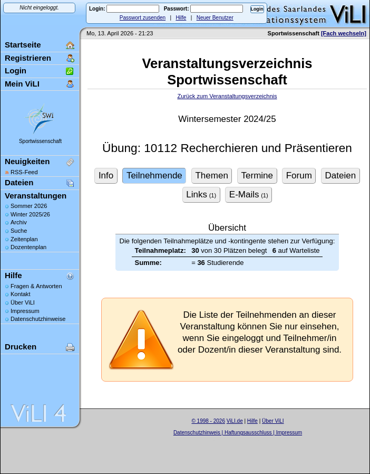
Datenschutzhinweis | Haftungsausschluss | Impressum (237, 432)
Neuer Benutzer (215, 18)
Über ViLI (23, 302)
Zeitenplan (24, 239)
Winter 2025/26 (30, 214)
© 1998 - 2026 (208, 421)
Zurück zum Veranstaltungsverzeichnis (227, 96)
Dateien (19, 182)
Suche (19, 230)
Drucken (20, 346)
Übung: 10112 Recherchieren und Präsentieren (227, 148)
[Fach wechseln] (343, 33)
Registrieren (28, 57)
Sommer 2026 (29, 206)
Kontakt (20, 294)
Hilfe (181, 18)
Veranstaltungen (35, 195)
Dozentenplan (28, 247)
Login (15, 70)
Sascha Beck (248, 439)
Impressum (25, 311)
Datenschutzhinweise (38, 319)
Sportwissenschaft (40, 141)
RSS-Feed (24, 172)
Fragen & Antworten (36, 286)
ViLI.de (235, 421)
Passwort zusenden (142, 18)
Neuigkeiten (27, 161)
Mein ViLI (22, 83)
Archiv (19, 222)
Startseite (23, 44)
